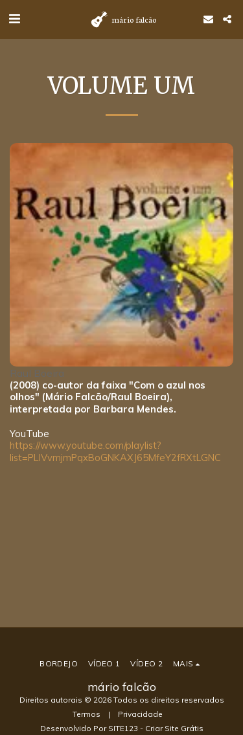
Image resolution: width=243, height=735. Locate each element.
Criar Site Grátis (174, 728)
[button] (14, 18)
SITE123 (123, 728)
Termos (86, 714)
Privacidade (140, 714)
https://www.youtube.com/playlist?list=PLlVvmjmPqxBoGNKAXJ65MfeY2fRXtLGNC (115, 451)
